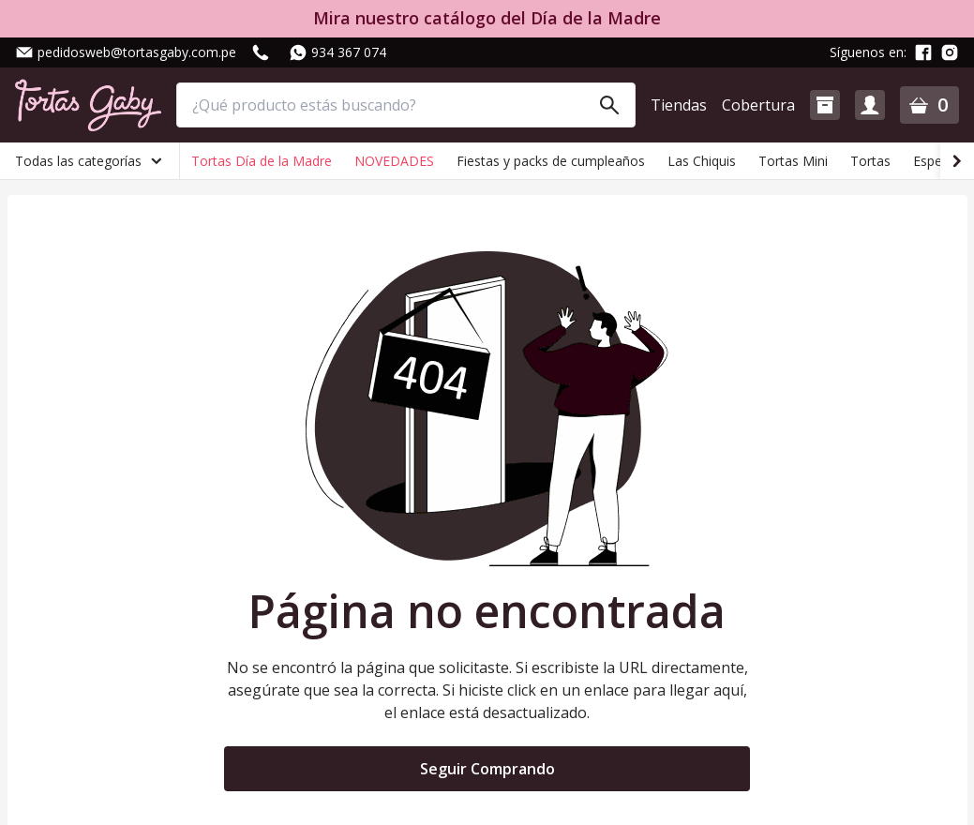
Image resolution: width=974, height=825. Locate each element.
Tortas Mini (793, 161)
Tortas (870, 161)
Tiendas (679, 105)
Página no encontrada (487, 611)
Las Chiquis (701, 161)
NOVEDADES (394, 161)
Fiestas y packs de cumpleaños (551, 161)
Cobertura (758, 105)
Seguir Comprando (487, 768)
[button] (825, 105)
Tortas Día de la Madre (261, 161)
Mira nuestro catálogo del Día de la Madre (487, 18)
